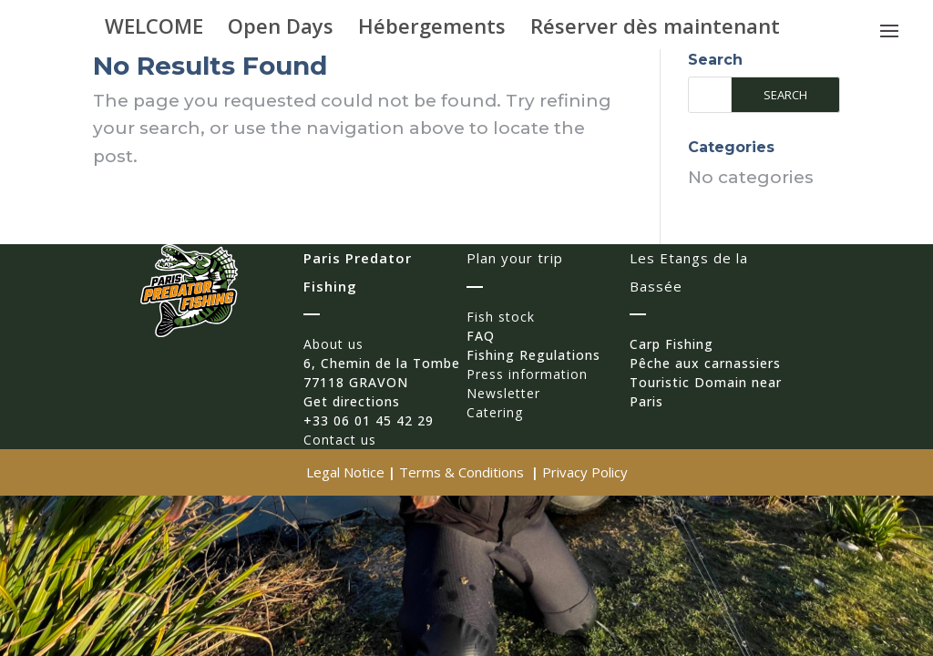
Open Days (280, 29)
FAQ (480, 335)
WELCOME (154, 29)
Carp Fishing (671, 344)
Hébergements (432, 29)
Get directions (351, 401)
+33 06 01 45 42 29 (368, 420)
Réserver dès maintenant (655, 29)
